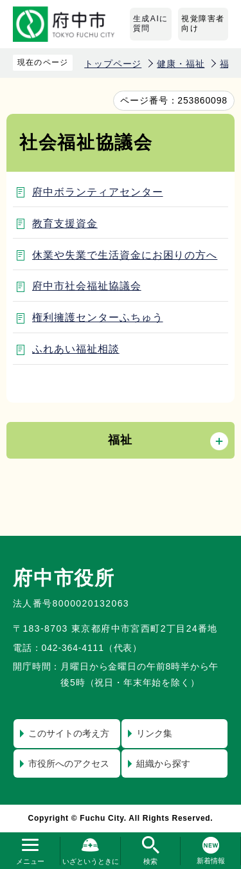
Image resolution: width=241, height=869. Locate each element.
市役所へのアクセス (68, 763)
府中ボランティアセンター (97, 192)
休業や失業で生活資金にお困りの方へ (124, 255)
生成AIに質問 (150, 23)
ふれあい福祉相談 (76, 348)
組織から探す (163, 763)
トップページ (112, 64)
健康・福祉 (180, 64)
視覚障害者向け (203, 23)
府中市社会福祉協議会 (86, 285)
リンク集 (154, 733)
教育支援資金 (65, 223)
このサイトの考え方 (68, 733)
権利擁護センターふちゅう (97, 317)
